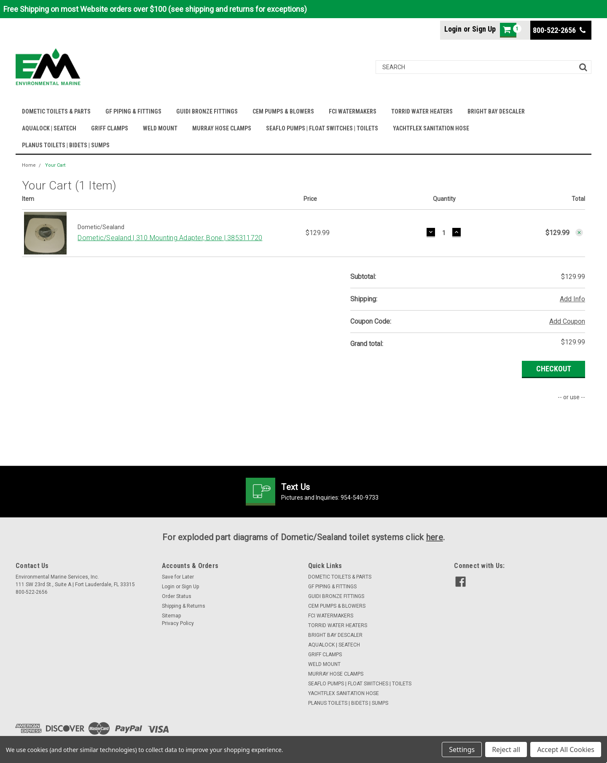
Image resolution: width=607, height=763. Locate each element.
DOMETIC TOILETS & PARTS (56, 111)
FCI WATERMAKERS (352, 111)
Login (453, 28)
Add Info (572, 299)
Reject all (506, 749)
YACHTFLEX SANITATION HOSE (431, 128)
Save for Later (178, 577)
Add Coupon (567, 321)
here (434, 537)
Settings (462, 749)
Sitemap (171, 616)
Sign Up (484, 28)
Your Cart (55, 165)
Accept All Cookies (565, 749)
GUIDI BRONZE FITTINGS (207, 111)
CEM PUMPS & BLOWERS (283, 111)
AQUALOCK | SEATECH (49, 128)
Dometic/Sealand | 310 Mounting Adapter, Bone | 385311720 (170, 238)
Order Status (176, 596)
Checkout (553, 368)
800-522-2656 (559, 30)
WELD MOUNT (160, 128)
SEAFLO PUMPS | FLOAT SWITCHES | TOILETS (322, 128)
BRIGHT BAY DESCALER (496, 111)
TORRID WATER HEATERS (422, 111)
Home (29, 165)
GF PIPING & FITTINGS (133, 111)
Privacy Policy (178, 623)
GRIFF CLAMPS (109, 128)
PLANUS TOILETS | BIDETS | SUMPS (66, 145)
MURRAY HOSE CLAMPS (221, 128)
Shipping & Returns (183, 606)
